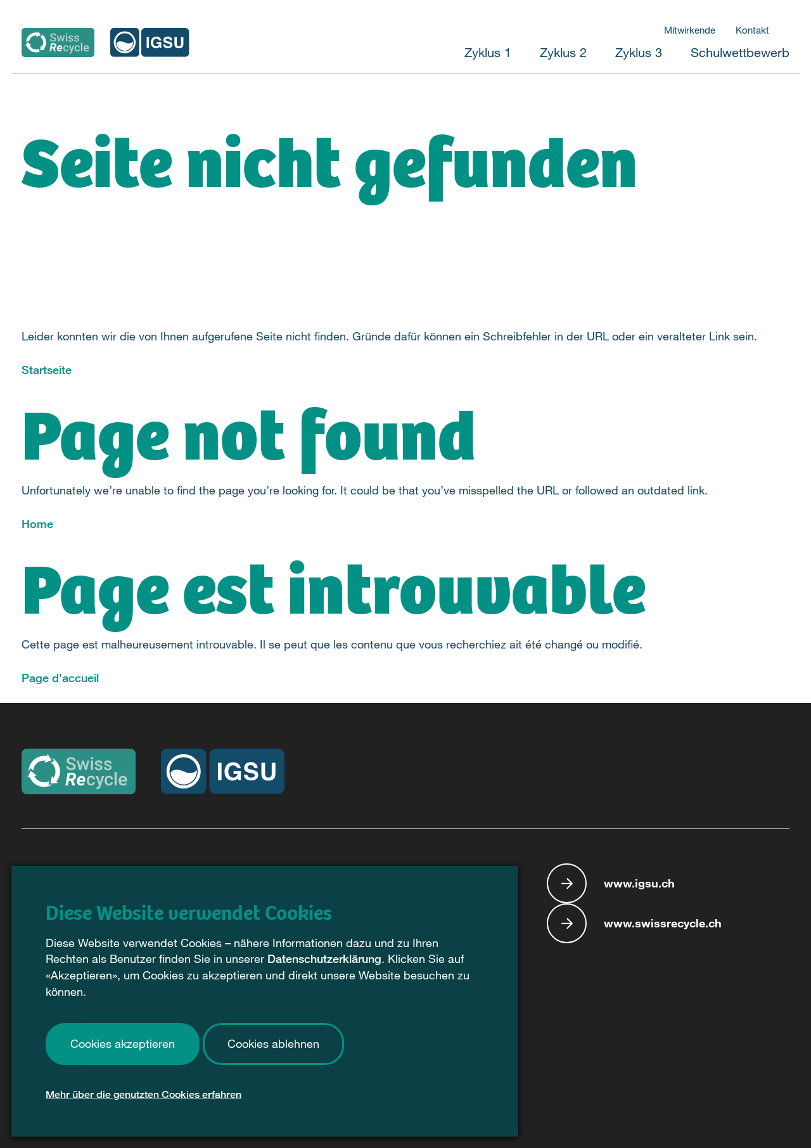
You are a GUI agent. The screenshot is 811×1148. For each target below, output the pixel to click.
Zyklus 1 (487, 52)
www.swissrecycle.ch (663, 923)
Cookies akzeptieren (122, 1047)
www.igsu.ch (639, 883)
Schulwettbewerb (740, 52)
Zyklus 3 (638, 52)
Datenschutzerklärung (324, 962)
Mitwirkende (689, 29)
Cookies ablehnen (273, 1047)
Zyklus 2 (563, 52)
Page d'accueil (60, 678)
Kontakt (752, 29)
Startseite (47, 370)
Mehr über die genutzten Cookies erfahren (143, 1098)
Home (37, 524)
